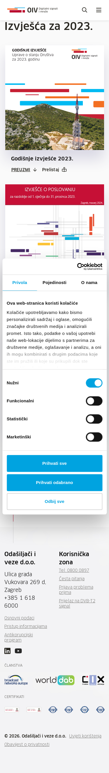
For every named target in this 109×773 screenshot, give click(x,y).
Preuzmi (21, 170)
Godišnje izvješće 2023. (42, 159)
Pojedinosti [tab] (55, 282)
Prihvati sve (54, 463)
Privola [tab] (19, 282)
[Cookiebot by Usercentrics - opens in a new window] (77, 266)
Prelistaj (50, 170)
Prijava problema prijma (76, 590)
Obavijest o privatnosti (26, 745)
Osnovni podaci (19, 618)
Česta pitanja (72, 579)
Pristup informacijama (25, 627)
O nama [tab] (89, 282)
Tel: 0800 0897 (74, 571)
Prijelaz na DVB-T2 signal (77, 603)
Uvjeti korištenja (85, 736)
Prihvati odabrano (54, 482)
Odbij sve (55, 501)
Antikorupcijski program (18, 637)
